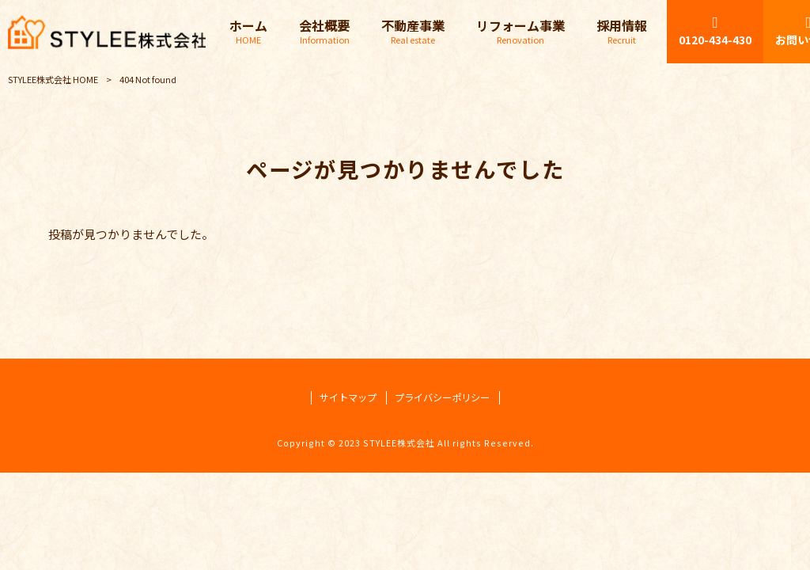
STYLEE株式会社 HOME (53, 79)
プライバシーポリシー (442, 398)
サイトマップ (348, 398)
